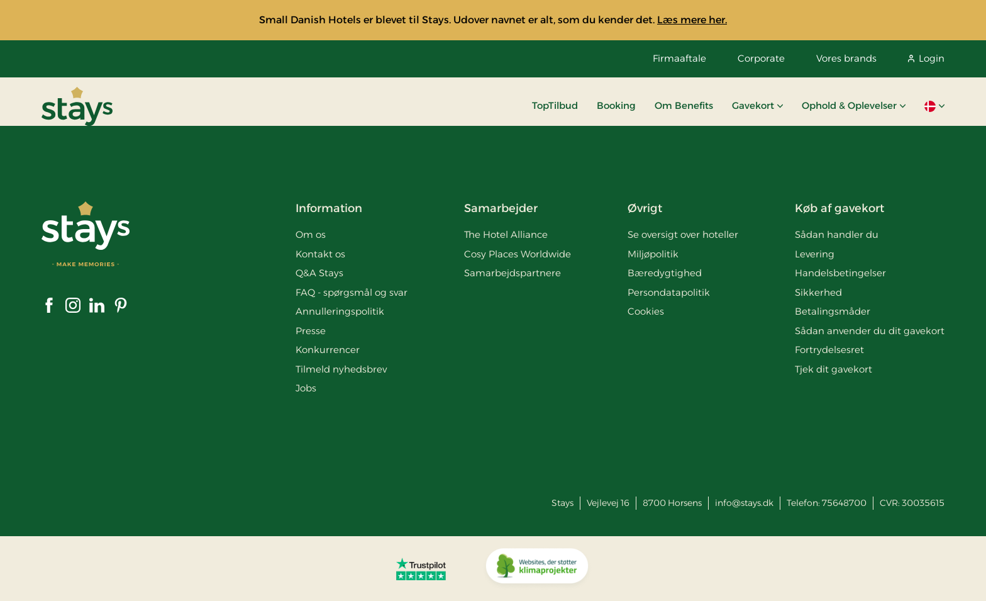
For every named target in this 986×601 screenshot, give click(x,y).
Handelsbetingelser (840, 273)
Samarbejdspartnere (512, 273)
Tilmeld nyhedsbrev (341, 369)
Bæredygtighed (665, 273)
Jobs (306, 388)
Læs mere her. (692, 20)
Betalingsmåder (832, 311)
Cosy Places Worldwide (517, 254)
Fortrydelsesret (829, 350)
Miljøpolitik (653, 254)
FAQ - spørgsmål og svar (351, 292)
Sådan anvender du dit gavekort (869, 331)
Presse (311, 331)
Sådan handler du (836, 234)
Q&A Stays (319, 273)
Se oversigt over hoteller (683, 234)
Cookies (646, 311)
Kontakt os (320, 254)
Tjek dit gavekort (833, 369)
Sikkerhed (818, 292)
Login (926, 58)
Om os (311, 234)
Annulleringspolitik (340, 311)
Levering (814, 254)
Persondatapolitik (669, 292)
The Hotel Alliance (506, 234)
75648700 (844, 502)
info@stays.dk (744, 502)
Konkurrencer (328, 350)
